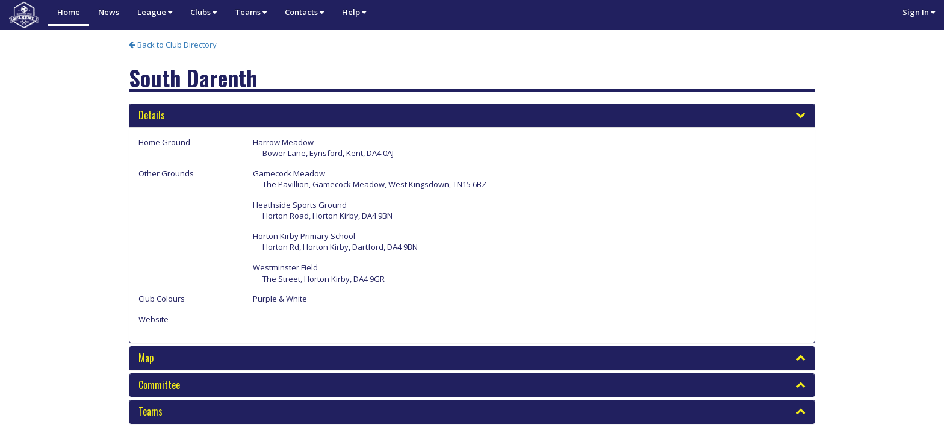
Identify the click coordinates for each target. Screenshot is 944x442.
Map (146, 357)
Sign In (918, 12)
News (108, 12)
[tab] (472, 115)
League (154, 12)
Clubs (203, 12)
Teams (251, 12)
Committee (159, 385)
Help (354, 12)
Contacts (304, 12)
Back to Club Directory (173, 44)
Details (151, 115)
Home (68, 12)
